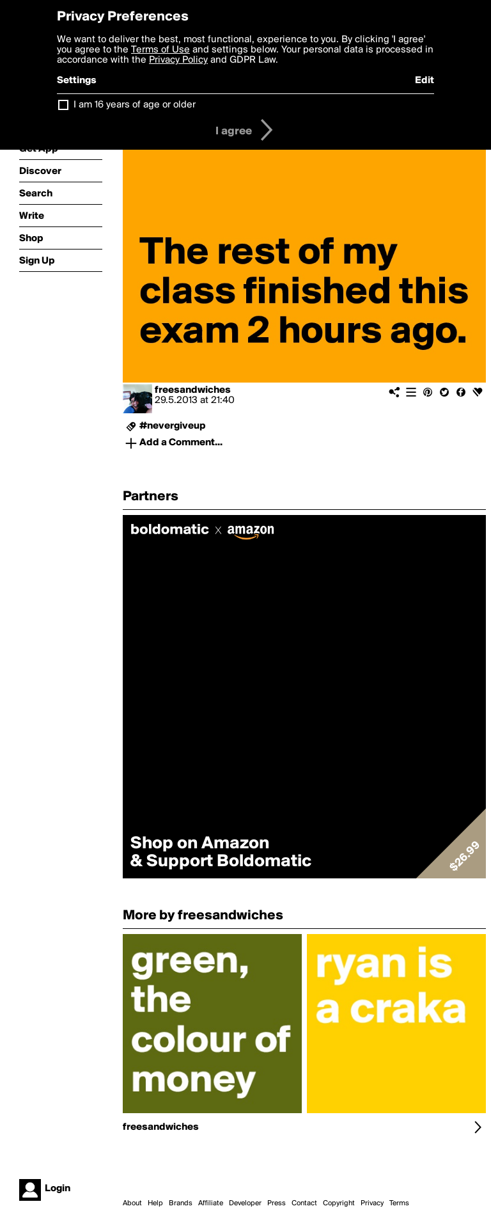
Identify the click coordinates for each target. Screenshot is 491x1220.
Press (276, 1203)
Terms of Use (160, 50)
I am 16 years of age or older (135, 105)
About (132, 1203)
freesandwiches (193, 390)
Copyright (339, 1203)
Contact (304, 1203)
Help (155, 1203)
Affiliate (210, 1203)
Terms (399, 1203)
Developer (245, 1203)
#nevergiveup (172, 426)
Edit (424, 80)
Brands (180, 1203)
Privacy (372, 1203)
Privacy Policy (178, 60)
